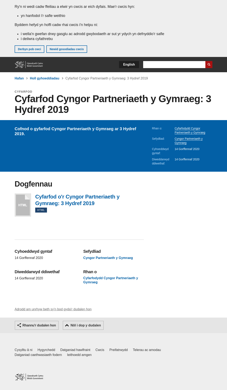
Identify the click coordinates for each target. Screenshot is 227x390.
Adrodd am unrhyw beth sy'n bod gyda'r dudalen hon (53, 309)
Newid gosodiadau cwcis (67, 49)
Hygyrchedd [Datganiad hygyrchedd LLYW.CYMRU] (46, 350)
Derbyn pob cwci (29, 49)
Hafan (19, 78)
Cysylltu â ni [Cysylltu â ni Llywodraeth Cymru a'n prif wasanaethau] (23, 350)
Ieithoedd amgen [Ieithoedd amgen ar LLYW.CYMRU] (79, 355)
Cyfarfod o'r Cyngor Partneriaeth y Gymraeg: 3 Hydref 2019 (23, 205)
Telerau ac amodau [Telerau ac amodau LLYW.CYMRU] (147, 350)
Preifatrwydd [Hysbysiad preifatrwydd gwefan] (118, 350)
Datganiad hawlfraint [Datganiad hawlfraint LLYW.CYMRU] (75, 350)
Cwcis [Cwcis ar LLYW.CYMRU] (100, 350)
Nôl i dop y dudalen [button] (85, 325)
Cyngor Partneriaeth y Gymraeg (108, 258)
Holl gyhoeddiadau (44, 78)
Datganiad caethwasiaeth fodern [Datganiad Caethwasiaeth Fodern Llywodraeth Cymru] (38, 355)
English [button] (129, 64)
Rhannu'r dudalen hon (39, 325)
